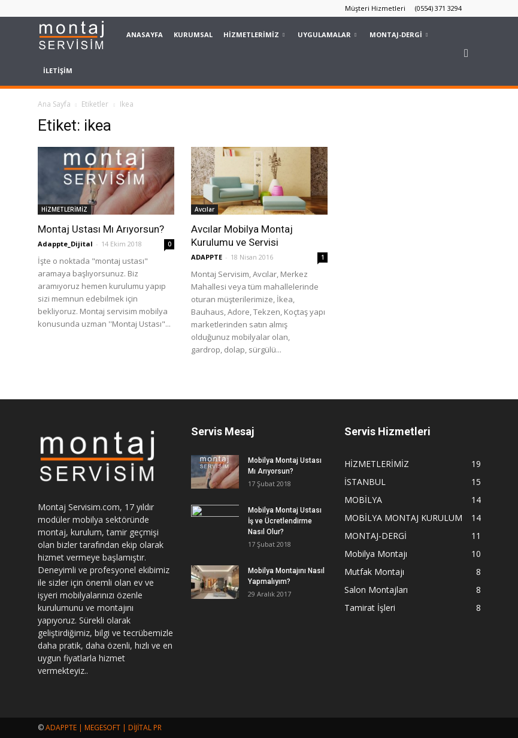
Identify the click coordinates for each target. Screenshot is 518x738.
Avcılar (204, 209)
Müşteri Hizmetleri (375, 8)
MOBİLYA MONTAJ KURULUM (403, 517)
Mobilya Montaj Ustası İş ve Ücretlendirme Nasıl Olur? (285, 521)
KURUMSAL (193, 34)
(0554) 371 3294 (438, 8)
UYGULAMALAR (327, 34)
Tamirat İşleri (369, 607)
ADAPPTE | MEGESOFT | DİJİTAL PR (104, 727)
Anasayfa (144, 34)
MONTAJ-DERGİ (398, 34)
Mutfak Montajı (374, 571)
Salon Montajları (376, 589)
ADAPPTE (206, 256)
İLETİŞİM (57, 70)
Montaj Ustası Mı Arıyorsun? (101, 229)
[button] (466, 52)
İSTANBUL (365, 481)
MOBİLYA (363, 499)
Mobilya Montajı (375, 553)
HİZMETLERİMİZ (253, 34)
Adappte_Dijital (65, 243)
